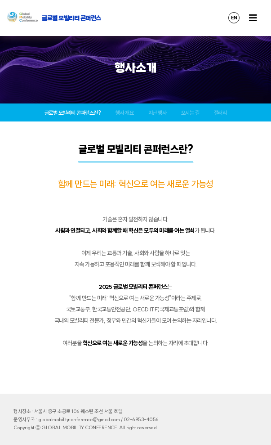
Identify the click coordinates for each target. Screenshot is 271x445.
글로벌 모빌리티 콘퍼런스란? (72, 112)
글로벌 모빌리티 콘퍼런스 (71, 18)
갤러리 (220, 112)
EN (234, 17)
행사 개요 (125, 112)
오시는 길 (190, 112)
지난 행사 (157, 112)
